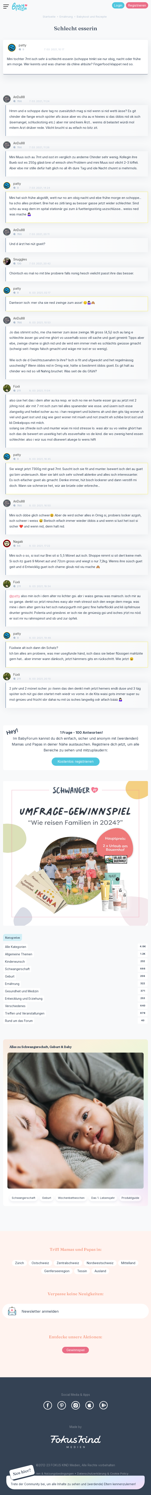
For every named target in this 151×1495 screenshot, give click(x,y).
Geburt (10, 976)
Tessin (82, 1271)
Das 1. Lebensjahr (103, 1197)
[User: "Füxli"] (7, 388)
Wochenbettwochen (71, 1197)
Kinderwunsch (15, 962)
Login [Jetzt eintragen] (118, 5)
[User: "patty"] (11, 47)
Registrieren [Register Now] (137, 5)
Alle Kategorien (16, 947)
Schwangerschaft (18, 969)
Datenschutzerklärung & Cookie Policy (102, 1473)
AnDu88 (19, 97)
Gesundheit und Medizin (22, 991)
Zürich (19, 1263)
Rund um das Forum (19, 1021)
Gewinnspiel (75, 1350)
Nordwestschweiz (100, 1263)
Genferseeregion (57, 1271)
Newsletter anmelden (40, 1311)
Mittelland (128, 1263)
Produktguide (130, 1197)
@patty (14, 596)
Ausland (100, 1271)
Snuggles (20, 259)
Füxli (16, 386)
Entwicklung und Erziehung (24, 999)
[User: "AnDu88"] (7, 99)
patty (22, 45)
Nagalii (18, 541)
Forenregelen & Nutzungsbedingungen (48, 1473)
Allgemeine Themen (19, 954)
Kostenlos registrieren (75, 761)
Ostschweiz (40, 1263)
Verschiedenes (16, 1006)
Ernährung (13, 984)
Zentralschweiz (68, 1263)
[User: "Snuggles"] (7, 261)
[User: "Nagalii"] (7, 543)
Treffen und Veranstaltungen (25, 1013)
